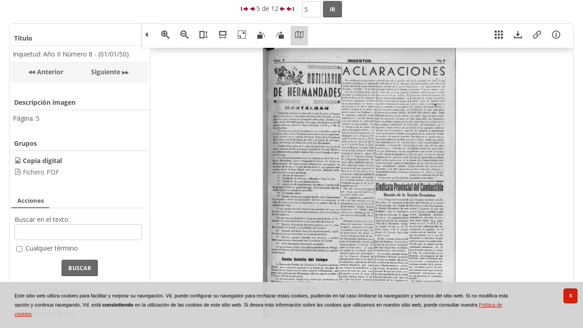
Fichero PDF (41, 172)
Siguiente (105, 71)
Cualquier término (52, 248)
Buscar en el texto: (42, 219)
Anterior (49, 71)
